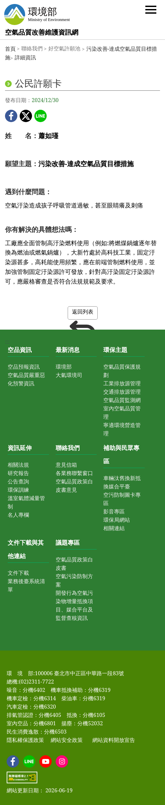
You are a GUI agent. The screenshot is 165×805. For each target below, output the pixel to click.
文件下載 (18, 572)
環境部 (64, 366)
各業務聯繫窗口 (74, 473)
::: (7, 341)
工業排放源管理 (122, 383)
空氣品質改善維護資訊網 (41, 32)
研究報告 (18, 473)
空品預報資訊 (24, 366)
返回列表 (82, 314)
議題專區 (68, 542)
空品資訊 (20, 350)
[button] (150, 9)
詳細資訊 (25, 57)
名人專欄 (18, 514)
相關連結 (114, 528)
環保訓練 (18, 489)
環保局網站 (116, 519)
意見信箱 (66, 464)
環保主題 (115, 350)
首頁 (10, 48)
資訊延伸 (20, 448)
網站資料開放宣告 (113, 740)
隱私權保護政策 (25, 740)
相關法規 (18, 464)
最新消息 (68, 350)
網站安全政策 (67, 740)
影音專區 (114, 511)
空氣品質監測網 (122, 400)
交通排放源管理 (122, 391)
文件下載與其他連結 (26, 549)
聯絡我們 (68, 448)
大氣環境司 (69, 375)
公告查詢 (18, 481)
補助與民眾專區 (121, 454)
